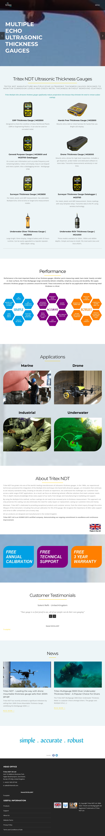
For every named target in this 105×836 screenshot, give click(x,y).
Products (6, 806)
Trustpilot (6, 629)
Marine (27, 366)
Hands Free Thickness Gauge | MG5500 (77, 120)
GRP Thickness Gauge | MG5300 (27, 120)
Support (6, 811)
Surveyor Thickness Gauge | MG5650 (28, 194)
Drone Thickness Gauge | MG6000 (77, 154)
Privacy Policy (7, 825)
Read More (8, 710)
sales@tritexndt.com (11, 785)
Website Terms (8, 820)
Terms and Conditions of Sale (12, 830)
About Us (6, 815)
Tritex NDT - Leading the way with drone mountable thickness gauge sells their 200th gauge (25, 694)
